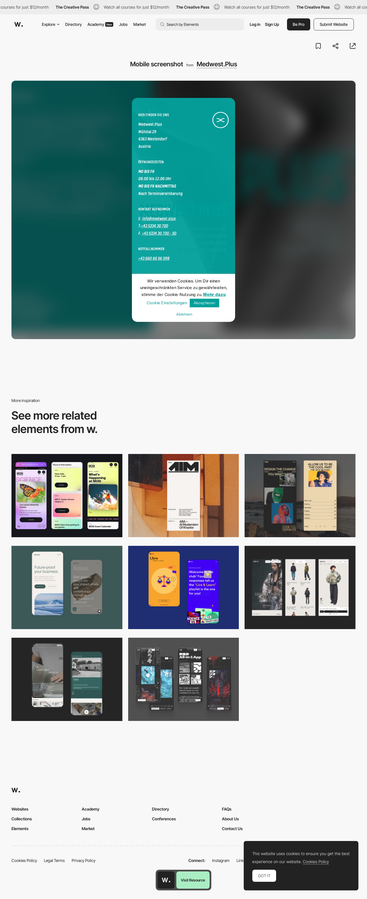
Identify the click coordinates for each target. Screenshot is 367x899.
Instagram (221, 860)
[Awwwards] (18, 24)
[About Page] (66, 679)
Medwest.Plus (217, 64)
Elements (19, 828)
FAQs (226, 809)
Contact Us (232, 828)
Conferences (164, 818)
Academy (100, 24)
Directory (73, 24)
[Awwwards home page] (166, 880)
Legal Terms (54, 860)
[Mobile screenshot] (300, 495)
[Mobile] (66, 495)
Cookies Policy (24, 860)
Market (139, 24)
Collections (21, 818)
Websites (19, 809)
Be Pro (298, 24)
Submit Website (334, 24)
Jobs (123, 24)
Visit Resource (193, 880)
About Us (230, 818)
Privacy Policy (83, 860)
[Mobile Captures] (66, 587)
